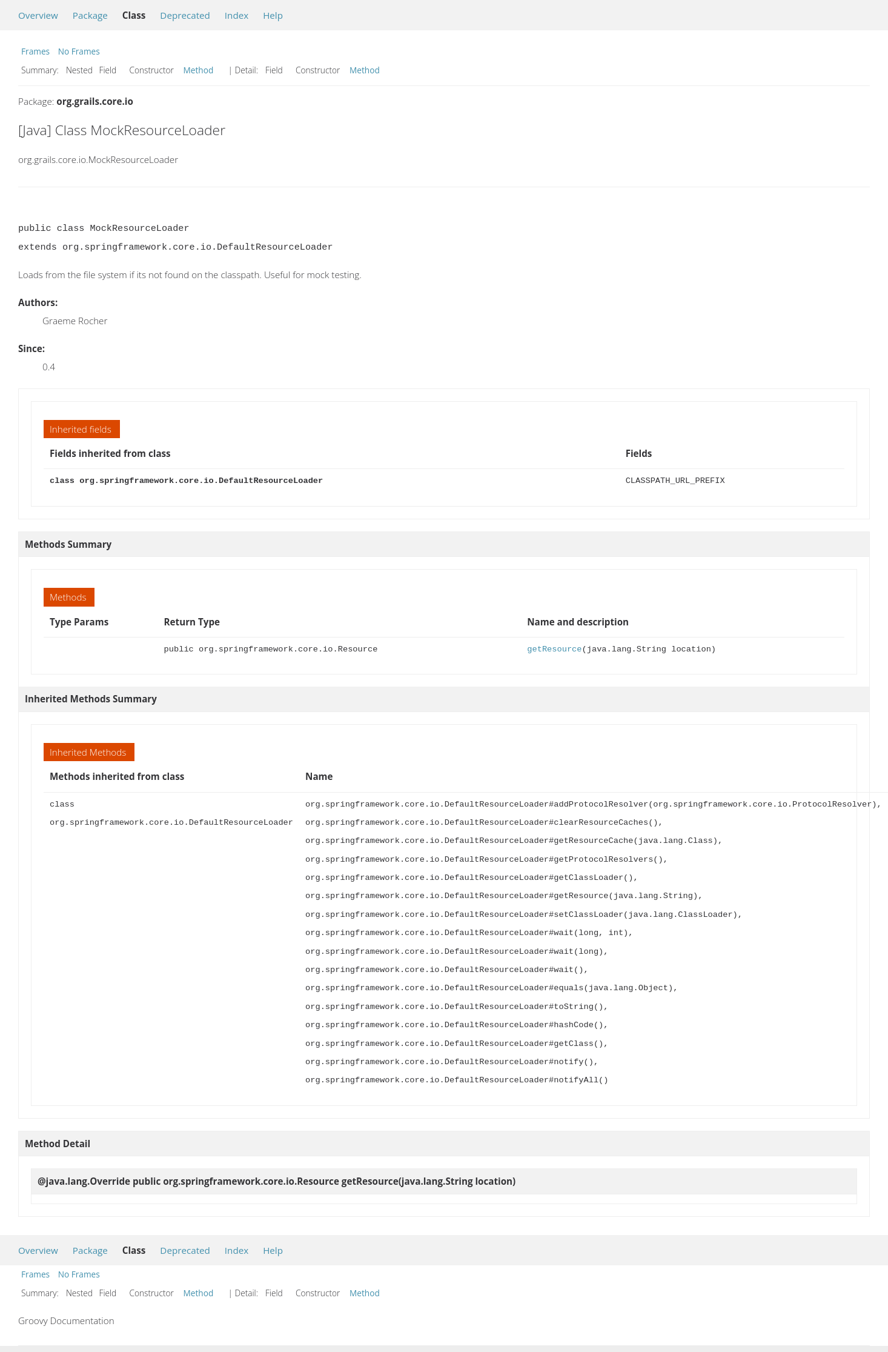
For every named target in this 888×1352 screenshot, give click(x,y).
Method (199, 70)
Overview (38, 15)
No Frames (79, 51)
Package (90, 15)
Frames (35, 51)
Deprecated (185, 15)
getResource (554, 649)
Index (236, 15)
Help (273, 15)
